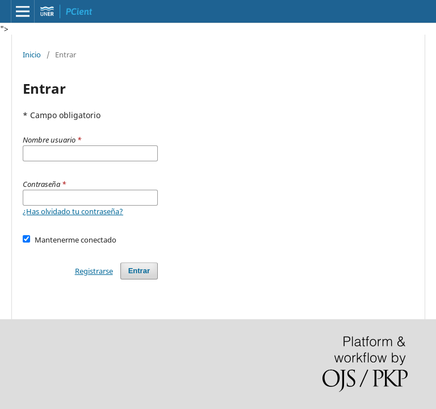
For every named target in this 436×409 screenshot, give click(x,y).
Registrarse (94, 271)
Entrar (139, 270)
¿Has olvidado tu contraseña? (73, 211)
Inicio (32, 54)
